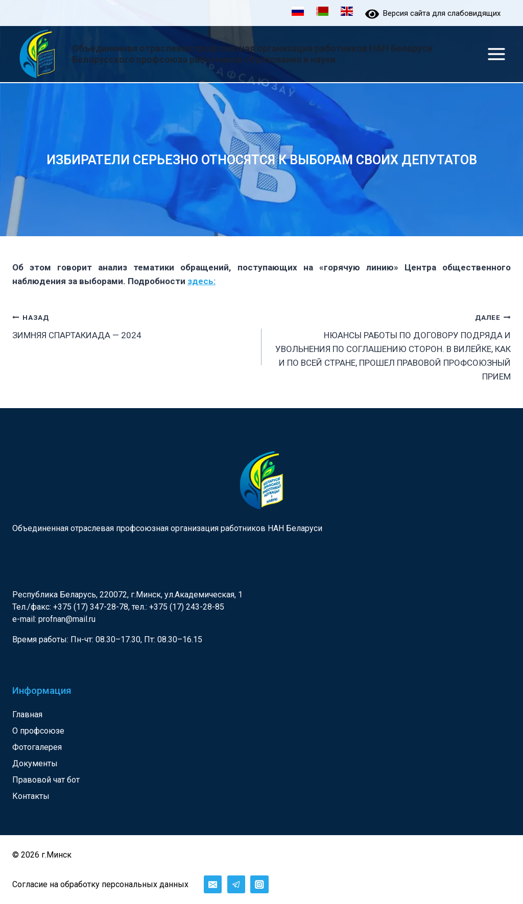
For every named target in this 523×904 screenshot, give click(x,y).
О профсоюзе (38, 731)
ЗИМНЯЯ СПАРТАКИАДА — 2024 (132, 325)
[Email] (213, 884)
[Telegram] (236, 884)
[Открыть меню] (496, 54)
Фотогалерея (37, 747)
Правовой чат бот (46, 780)
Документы (35, 763)
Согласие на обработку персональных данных (100, 884)
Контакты (31, 796)
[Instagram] (259, 884)
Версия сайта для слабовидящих (433, 13)
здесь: (201, 281)
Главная (27, 714)
